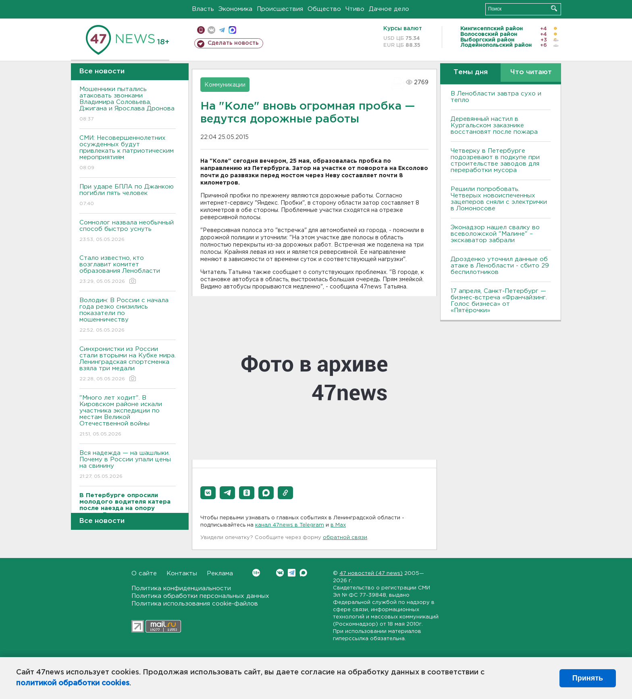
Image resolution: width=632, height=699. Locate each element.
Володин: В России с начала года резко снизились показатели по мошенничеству (127, 316)
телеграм (222, 30)
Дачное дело (389, 9)
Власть (203, 9)
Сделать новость (233, 43)
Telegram (291, 573)
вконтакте (211, 30)
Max (303, 573)
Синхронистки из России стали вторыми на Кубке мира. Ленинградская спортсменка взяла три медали (127, 364)
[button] (208, 492)
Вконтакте (256, 573)
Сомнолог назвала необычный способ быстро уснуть (127, 231)
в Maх (338, 525)
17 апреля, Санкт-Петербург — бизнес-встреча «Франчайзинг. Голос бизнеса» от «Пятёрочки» (499, 300)
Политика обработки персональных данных (200, 596)
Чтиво (354, 9)
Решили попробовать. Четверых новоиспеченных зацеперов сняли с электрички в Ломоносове (499, 199)
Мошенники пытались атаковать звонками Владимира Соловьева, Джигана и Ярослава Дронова (127, 104)
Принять (587, 678)
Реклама (220, 573)
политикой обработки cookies (72, 683)
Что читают (531, 72)
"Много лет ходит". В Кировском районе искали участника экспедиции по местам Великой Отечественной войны (127, 416)
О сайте (144, 573)
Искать (554, 8)
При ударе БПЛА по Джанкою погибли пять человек (127, 195)
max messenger (232, 30)
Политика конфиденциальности (181, 588)
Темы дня (470, 72)
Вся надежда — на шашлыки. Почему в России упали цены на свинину (127, 465)
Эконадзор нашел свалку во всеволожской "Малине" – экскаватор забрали (495, 234)
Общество (324, 9)
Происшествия (280, 9)
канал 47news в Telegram (289, 525)
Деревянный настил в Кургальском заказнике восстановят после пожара (494, 125)
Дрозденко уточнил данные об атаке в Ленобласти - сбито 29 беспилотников (500, 266)
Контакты (181, 573)
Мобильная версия (201, 30)
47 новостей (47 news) (371, 573)
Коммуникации (224, 85)
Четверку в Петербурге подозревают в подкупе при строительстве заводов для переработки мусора (495, 160)
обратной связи (345, 537)
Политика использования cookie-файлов (194, 603)
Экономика (235, 9)
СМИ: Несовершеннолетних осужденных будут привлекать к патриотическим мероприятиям (127, 153)
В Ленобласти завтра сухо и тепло (496, 97)
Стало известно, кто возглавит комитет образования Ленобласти (127, 270)
